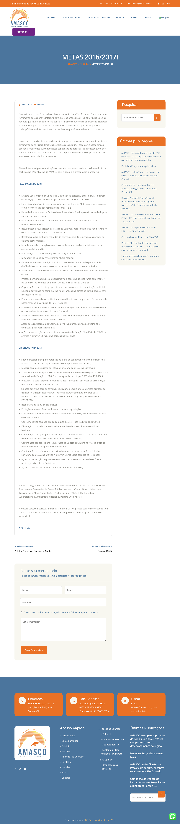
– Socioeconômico (110, 744)
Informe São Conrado (99, 17)
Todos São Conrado (71, 17)
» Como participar (69, 740)
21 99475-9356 (101, 711)
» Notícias (65, 767)
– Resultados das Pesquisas (109, 766)
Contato (148, 17)
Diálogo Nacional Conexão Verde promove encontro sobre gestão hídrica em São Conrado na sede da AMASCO (139, 203)
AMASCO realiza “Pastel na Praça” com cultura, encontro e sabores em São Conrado (140, 176)
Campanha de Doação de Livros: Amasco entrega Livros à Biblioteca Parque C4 (139, 189)
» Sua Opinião (106, 759)
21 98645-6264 (94, 707)
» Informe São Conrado (72, 756)
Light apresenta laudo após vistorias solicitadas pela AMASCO (140, 258)
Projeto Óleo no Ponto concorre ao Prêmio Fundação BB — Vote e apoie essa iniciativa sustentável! (139, 247)
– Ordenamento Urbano (113, 739)
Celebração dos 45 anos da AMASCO (139, 237)
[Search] (157, 117)
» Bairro (64, 772)
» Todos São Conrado (109, 728)
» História (65, 751)
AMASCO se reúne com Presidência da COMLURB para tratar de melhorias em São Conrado (141, 218)
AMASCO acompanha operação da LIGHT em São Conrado (138, 229)
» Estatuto (65, 746)
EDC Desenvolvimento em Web (99, 820)
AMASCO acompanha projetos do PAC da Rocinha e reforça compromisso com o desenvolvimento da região (141, 157)
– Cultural (106, 734)
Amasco (51, 17)
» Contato (65, 777)
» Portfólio (65, 761)
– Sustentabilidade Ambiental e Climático (111, 751)
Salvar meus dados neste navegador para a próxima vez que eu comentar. (61, 612)
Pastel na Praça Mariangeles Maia (138, 166)
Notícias (120, 17)
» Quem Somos (67, 735)
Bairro (134, 17)
